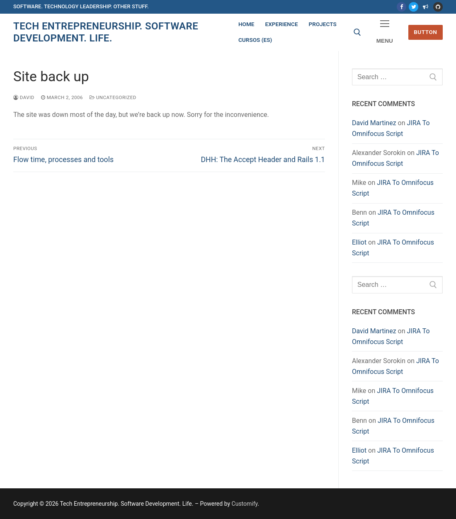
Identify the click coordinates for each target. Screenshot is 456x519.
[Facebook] (401, 7)
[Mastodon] (425, 7)
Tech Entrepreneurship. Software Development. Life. (105, 32)
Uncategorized (113, 97)
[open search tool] (357, 32)
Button (425, 32)
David (23, 97)
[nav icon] (385, 32)
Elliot (359, 242)
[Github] (438, 7)
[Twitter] (413, 7)
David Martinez (374, 123)
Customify (245, 503)
